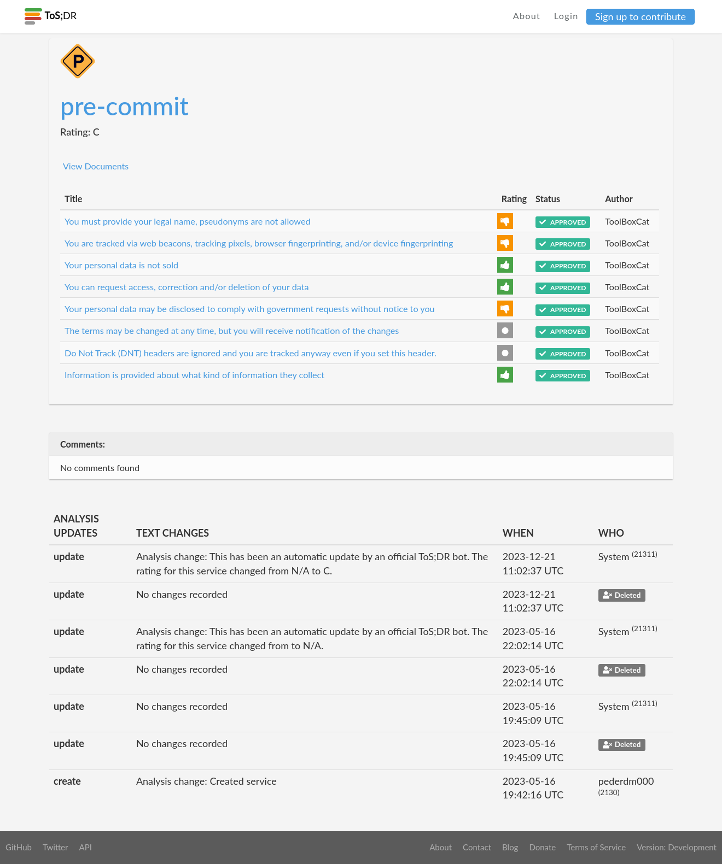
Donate (542, 847)
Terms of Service (596, 847)
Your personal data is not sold (121, 265)
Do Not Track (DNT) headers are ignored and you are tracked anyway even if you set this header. (250, 353)
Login (566, 15)
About (527, 15)
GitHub (18, 847)
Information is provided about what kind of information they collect (194, 374)
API (85, 847)
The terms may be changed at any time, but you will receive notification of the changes (232, 330)
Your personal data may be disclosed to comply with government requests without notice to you (250, 308)
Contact (477, 847)
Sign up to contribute (640, 16)
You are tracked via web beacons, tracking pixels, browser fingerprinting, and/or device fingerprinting (259, 243)
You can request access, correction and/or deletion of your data (187, 286)
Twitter (55, 847)
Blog (510, 847)
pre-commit (124, 106)
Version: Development (677, 847)
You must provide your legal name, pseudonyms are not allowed (188, 221)
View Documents (96, 166)
